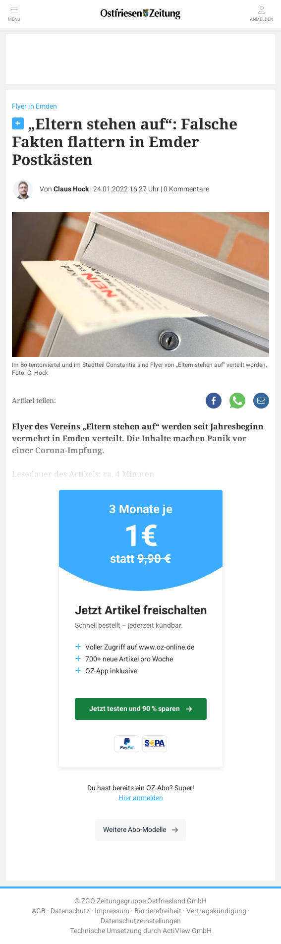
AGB (39, 911)
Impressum (112, 911)
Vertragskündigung (216, 911)
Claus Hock (71, 189)
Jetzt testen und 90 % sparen (140, 709)
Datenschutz (70, 911)
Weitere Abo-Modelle (140, 830)
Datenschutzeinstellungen (141, 921)
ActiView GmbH (187, 931)
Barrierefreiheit (157, 911)
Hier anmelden (140, 798)
